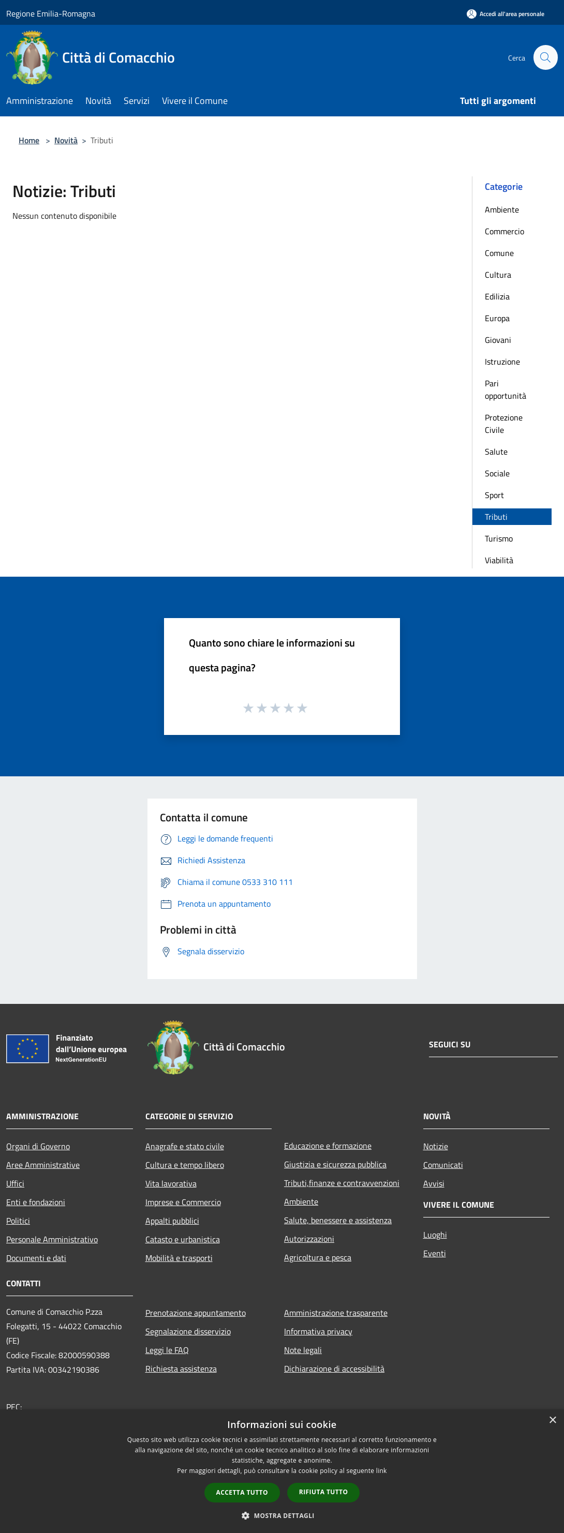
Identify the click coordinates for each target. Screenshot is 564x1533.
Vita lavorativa (171, 1183)
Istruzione (502, 361)
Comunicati (443, 1165)
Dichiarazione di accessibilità (334, 1368)
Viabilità (499, 560)
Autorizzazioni (309, 1239)
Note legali (303, 1350)
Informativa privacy (318, 1331)
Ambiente (502, 209)
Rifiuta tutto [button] (323, 1491)
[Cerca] (545, 57)
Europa (497, 318)
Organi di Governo (38, 1146)
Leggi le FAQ (167, 1350)
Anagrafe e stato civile (184, 1146)
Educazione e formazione (328, 1145)
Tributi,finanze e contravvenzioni (341, 1183)
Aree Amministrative (43, 1165)
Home (29, 140)
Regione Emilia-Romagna (50, 13)
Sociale (497, 473)
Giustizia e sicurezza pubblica (335, 1164)
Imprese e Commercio (183, 1202)
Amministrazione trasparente (336, 1312)
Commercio (504, 231)
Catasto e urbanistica (182, 1239)
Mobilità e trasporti (179, 1258)
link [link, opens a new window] (381, 1470)
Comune (499, 253)
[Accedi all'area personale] (505, 14)
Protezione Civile (504, 423)
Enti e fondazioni (35, 1202)
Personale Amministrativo (52, 1239)
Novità (66, 140)
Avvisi (433, 1183)
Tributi (496, 516)
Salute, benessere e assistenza (338, 1220)
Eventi (434, 1253)
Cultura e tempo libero (184, 1165)
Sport (494, 495)
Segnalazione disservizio (188, 1331)
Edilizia (497, 296)
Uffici (15, 1183)
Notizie (435, 1146)
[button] (282, 1515)
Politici (18, 1220)
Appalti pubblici (172, 1220)
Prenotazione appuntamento (195, 1312)
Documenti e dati (36, 1258)
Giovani (498, 340)
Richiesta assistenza (181, 1368)
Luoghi (435, 1234)
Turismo (499, 538)
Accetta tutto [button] (242, 1492)
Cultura (498, 274)
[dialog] (282, 1471)
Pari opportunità (505, 389)
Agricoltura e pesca (317, 1257)
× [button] (552, 1420)
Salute (496, 451)
